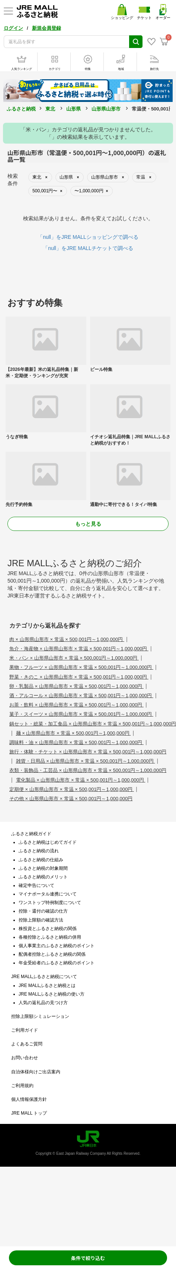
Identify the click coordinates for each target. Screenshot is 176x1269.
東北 (50, 109)
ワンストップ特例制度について (50, 902)
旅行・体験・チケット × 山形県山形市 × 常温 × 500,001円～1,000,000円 (87, 751)
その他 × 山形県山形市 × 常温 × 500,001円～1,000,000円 (70, 798)
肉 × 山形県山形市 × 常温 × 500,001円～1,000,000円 (66, 639)
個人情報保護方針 (29, 1099)
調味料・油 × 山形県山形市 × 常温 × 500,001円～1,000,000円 (76, 742)
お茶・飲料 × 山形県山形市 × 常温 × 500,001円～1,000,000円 (76, 705)
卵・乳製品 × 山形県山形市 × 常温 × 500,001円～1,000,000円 (76, 686)
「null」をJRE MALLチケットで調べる (88, 248)
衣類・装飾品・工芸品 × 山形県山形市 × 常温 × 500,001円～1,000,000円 (87, 770)
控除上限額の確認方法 (41, 920)
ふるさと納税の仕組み (41, 859)
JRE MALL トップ (29, 1113)
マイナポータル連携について (48, 894)
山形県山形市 (106, 109)
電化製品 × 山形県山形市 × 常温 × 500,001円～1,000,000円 (80, 780)
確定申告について (36, 885)
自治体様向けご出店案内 (35, 1071)
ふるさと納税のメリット (43, 876)
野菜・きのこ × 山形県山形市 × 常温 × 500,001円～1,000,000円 (78, 677)
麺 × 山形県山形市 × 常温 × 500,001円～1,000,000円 (73, 733)
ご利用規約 (22, 1085)
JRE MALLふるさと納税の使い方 (51, 994)
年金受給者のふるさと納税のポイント (57, 962)
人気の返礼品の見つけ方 (43, 1002)
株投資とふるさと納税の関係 (48, 928)
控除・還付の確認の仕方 (43, 911)
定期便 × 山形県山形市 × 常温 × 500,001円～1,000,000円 (71, 789)
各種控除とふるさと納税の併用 (50, 937)
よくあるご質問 (26, 1044)
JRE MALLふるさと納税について (44, 976)
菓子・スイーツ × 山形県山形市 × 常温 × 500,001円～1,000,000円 (81, 714)
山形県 (73, 109)
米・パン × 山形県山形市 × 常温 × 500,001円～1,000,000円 (74, 658)
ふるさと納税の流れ (39, 850)
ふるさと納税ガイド (31, 833)
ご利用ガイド (24, 1030)
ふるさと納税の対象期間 (43, 868)
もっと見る (88, 524)
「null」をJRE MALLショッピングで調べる (88, 237)
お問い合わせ (24, 1057)
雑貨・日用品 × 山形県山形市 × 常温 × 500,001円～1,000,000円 (85, 761)
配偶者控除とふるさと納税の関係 (52, 954)
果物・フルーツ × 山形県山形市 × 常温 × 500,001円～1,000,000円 (81, 667)
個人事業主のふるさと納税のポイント (57, 945)
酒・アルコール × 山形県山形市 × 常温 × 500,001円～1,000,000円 (81, 695)
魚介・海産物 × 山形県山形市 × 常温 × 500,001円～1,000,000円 (78, 648)
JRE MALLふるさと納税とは (47, 985)
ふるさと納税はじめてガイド (48, 842)
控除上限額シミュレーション (40, 1016)
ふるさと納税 (21, 109)
